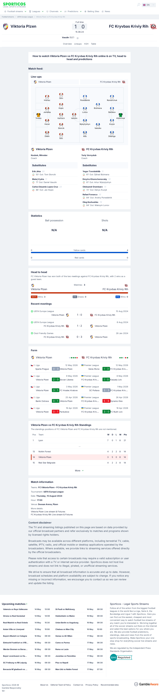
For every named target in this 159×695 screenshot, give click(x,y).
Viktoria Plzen (39, 289)
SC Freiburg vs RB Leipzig (15, 662)
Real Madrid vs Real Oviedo (15, 622)
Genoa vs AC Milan (63, 636)
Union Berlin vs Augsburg (66, 622)
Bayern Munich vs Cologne (15, 636)
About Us (44, 685)
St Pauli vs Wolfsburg (65, 609)
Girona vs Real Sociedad (14, 616)
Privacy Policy (92, 685)
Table (93, 44)
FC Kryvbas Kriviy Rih (115, 289)
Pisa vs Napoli (61, 662)
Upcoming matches (15, 603)
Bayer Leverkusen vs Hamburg (16, 656)
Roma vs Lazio (61, 649)
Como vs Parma (62, 642)
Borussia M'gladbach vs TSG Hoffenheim (16, 669)
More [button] (79, 470)
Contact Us (78, 685)
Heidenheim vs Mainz (65, 616)
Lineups (78, 44)
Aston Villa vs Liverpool (13, 629)
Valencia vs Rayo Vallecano (15, 609)
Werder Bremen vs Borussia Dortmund (16, 649)
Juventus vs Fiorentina (65, 656)
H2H (86, 44)
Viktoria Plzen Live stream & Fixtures (48, 511)
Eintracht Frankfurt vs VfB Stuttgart (16, 642)
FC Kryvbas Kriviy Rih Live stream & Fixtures (52, 514)
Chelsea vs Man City (64, 629)
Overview (67, 44)
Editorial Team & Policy (61, 685)
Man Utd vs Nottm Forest (66, 669)
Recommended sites (110, 685)
